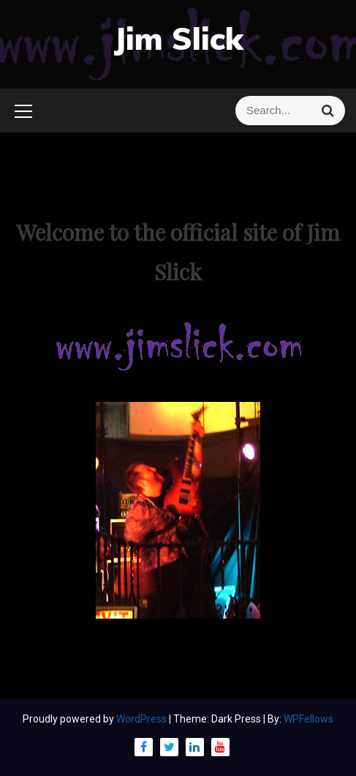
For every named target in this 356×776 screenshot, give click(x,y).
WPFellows (308, 719)
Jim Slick (178, 38)
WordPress (142, 719)
